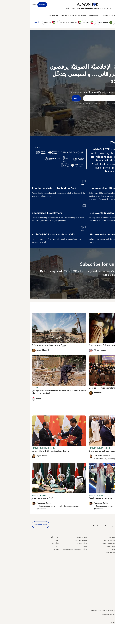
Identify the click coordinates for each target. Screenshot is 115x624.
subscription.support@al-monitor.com (100, 610)
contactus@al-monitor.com (104, 614)
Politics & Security (88, 15)
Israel (111, 552)
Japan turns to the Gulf (12, 498)
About (27, 540)
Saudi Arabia (108, 543)
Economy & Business (48, 15)
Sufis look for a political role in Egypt (19, 345)
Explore (34, 15)
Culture (75, 15)
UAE (111, 549)
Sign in (4, 5)
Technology (63, 15)
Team (27, 546)
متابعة (108, 281)
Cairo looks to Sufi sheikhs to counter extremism (81, 345)
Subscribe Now (10, 524)
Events (96, 4)
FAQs (55, 546)
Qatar (111, 561)
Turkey (111, 540)
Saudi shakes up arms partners (73, 498)
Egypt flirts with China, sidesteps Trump (20, 451)
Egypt (111, 558)
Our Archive (80, 552)
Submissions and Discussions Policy (45, 549)
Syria (111, 567)
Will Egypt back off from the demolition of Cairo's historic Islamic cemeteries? (29, 392)
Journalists (25, 543)
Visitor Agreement (51, 540)
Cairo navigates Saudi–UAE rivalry (75, 451)
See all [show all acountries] (6, 22)
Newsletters (103, 4)
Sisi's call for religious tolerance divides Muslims (81, 387)
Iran (112, 546)
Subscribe (12, 5)
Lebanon (110, 564)
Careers (26, 549)
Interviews (23, 15)
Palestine (110, 555)
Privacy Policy (52, 543)
